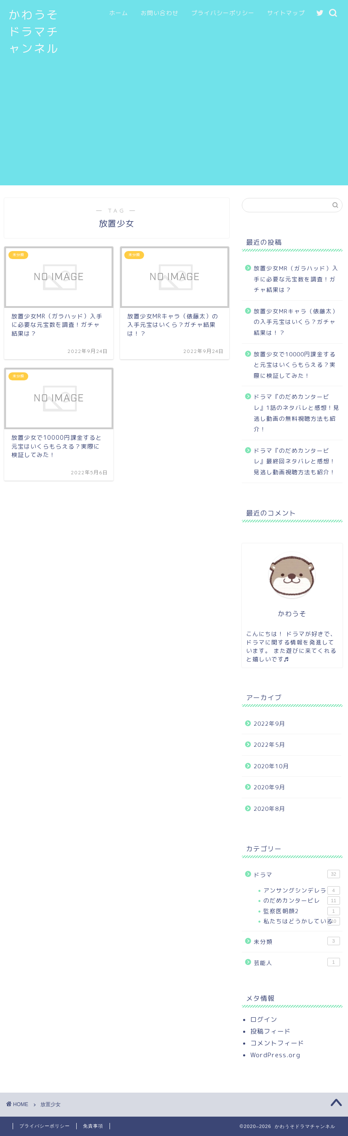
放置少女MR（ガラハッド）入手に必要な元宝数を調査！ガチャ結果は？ (296, 279)
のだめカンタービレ (301, 900)
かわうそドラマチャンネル (33, 32)
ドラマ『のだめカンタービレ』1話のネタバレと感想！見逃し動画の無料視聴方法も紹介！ (297, 413)
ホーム (118, 13)
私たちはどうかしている (301, 921)
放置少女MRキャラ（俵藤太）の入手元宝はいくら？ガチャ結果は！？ (296, 322)
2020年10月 (271, 766)
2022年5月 (269, 744)
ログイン (263, 1019)
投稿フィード (270, 1031)
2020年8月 (269, 809)
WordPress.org (275, 1054)
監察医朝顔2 (301, 911)
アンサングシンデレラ (301, 890)
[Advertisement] (174, 126)
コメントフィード (277, 1043)
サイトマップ (286, 13)
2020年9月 (269, 787)
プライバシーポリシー (222, 13)
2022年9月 (269, 723)
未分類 (297, 941)
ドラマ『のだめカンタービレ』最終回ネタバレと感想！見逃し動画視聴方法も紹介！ (295, 461)
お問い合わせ (160, 13)
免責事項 (93, 1125)
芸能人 (297, 962)
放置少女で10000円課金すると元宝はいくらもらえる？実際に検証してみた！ (295, 365)
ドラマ (297, 874)
